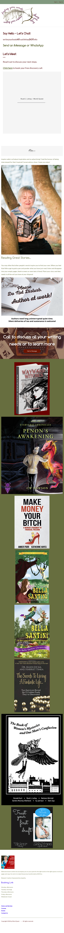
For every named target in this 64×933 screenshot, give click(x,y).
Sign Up (61, 2)
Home (3, 906)
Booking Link (7, 882)
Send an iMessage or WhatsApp (23, 45)
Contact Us (4, 913)
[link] (31, 166)
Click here (7, 68)
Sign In (55, 2)
